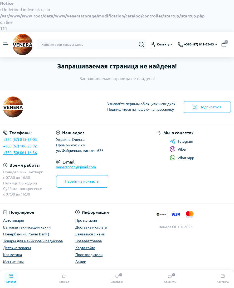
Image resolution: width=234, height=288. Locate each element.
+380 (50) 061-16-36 (20, 153)
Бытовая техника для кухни (27, 227)
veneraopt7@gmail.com (76, 167)
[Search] (141, 44)
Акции (80, 261)
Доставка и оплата (91, 227)
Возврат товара (88, 241)
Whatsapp (182, 157)
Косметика (12, 255)
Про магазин (86, 220)
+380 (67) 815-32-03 (20, 139)
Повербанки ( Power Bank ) (26, 234)
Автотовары (13, 220)
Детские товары (17, 248)
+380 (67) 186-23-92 (20, 146)
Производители (89, 255)
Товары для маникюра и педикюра (33, 241)
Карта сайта (85, 248)
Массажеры (13, 261)
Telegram (181, 141)
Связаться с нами (90, 234)
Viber (178, 149)
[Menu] (5, 44)
